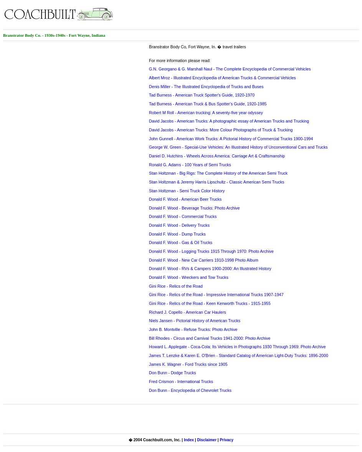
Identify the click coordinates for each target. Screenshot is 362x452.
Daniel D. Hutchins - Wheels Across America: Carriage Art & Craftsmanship (217, 156)
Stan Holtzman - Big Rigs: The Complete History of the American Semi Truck (218, 173)
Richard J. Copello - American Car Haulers (187, 312)
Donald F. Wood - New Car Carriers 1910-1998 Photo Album (203, 260)
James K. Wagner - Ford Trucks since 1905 (188, 364)
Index (189, 440)
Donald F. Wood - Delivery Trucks (179, 225)
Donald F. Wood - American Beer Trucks (185, 199)
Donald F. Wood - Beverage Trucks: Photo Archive (194, 208)
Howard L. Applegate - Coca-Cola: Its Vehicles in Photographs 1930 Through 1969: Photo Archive (237, 346)
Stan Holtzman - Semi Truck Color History (187, 190)
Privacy (226, 440)
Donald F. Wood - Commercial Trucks (183, 216)
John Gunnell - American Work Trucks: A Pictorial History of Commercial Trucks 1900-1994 (231, 138)
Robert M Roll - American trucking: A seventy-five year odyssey (206, 112)
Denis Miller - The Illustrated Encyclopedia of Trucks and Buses (206, 86)
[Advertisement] (269, 14)
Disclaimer (207, 440)
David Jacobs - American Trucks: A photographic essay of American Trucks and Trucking (229, 121)
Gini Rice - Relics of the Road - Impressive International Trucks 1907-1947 (216, 294)
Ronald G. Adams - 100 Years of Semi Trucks (190, 164)
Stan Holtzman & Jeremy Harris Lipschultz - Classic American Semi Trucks (216, 182)
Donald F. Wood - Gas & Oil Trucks (180, 242)
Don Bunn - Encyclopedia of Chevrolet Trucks (190, 390)
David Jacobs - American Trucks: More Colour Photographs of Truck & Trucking (221, 130)
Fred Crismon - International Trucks (181, 381)
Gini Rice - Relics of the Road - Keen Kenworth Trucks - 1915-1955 (210, 303)
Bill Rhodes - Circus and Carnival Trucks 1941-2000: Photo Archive (209, 338)
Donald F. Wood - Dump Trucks (177, 234)
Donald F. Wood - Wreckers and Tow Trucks (188, 277)
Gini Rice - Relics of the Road (176, 286)
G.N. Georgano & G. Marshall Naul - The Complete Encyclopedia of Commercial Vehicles (230, 69)
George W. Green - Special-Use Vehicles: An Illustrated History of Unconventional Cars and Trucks (238, 147)
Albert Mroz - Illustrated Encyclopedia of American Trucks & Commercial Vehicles (222, 77)
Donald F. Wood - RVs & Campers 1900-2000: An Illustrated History (210, 268)
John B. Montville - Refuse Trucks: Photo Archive (193, 329)
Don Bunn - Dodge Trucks (172, 372)
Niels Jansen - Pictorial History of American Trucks (194, 320)
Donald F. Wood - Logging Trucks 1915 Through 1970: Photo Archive (211, 251)
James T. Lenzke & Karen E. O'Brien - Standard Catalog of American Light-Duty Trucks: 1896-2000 (238, 355)
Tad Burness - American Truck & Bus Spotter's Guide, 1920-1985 (208, 104)
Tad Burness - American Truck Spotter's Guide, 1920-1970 (202, 95)
